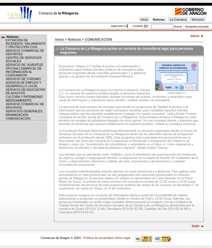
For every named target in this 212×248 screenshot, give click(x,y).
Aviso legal (122, 238)
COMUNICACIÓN (18, 118)
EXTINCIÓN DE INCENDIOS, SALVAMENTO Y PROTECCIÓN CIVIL (26, 43)
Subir (196, 226)
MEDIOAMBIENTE (19, 100)
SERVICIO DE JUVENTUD (24, 64)
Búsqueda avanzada (197, 26)
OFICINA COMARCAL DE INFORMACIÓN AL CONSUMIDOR (24, 72)
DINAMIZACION (17, 115)
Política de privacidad (98, 238)
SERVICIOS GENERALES (24, 111)
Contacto (138, 26)
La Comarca (178, 19)
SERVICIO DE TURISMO (23, 79)
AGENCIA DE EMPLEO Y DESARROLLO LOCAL (23, 84)
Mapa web (117, 26)
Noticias (159, 19)
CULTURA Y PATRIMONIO (24, 96)
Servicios (197, 19)
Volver (195, 36)
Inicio (144, 19)
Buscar (178, 26)
